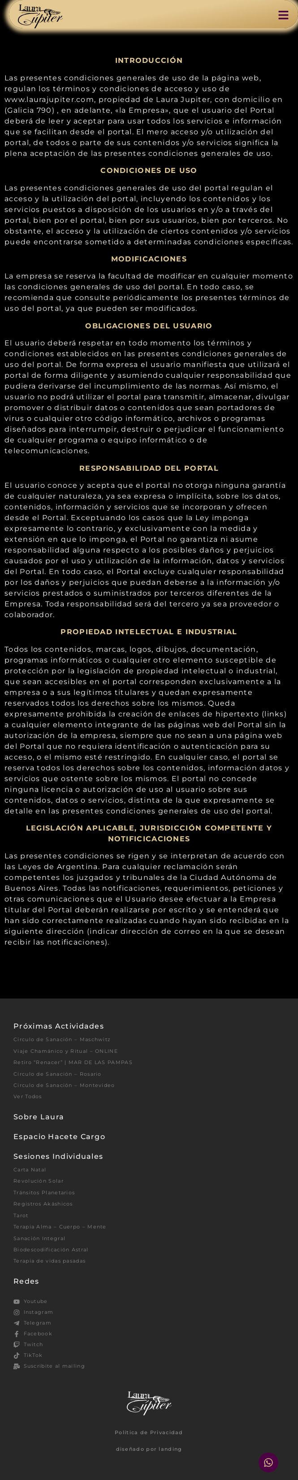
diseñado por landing (149, 1449)
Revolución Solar (38, 1181)
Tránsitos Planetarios (44, 1192)
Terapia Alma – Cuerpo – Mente (60, 1227)
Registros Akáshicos (43, 1204)
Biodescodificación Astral (51, 1249)
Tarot (21, 1215)
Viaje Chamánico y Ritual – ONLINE (65, 1051)
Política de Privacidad (149, 1432)
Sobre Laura (38, 1117)
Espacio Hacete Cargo (59, 1136)
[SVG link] (40, 16)
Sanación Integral (39, 1238)
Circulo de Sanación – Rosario (57, 1074)
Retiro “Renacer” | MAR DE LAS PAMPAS (73, 1062)
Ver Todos (27, 1096)
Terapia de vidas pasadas (49, 1261)
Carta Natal (29, 1169)
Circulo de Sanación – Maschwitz (62, 1039)
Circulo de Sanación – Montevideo (64, 1085)
